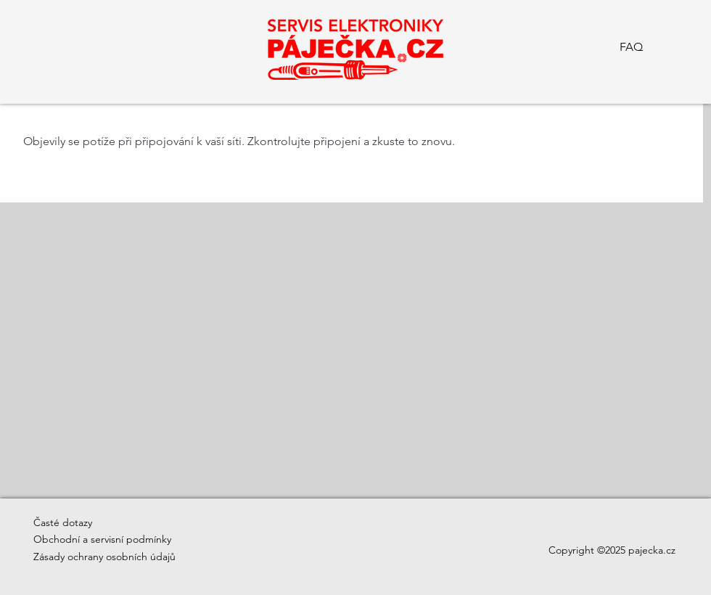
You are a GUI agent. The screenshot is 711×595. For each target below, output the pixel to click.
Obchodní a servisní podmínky (102, 539)
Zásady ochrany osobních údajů (104, 556)
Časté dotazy (62, 522)
